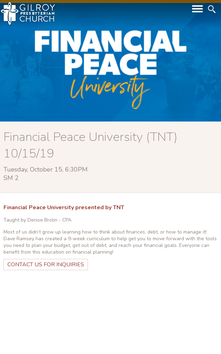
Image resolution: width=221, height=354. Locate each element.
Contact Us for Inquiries (45, 264)
